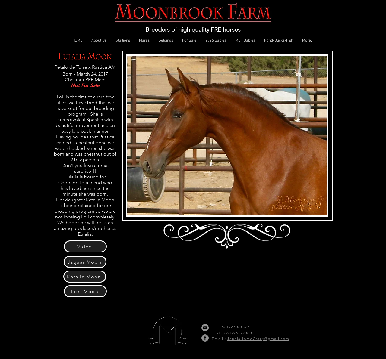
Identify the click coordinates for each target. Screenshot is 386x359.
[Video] (85, 246)
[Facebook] (205, 338)
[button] (227, 135)
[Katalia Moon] (84, 277)
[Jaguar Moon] (85, 262)
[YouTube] (205, 327)
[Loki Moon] (85, 291)
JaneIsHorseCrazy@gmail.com (258, 338)
